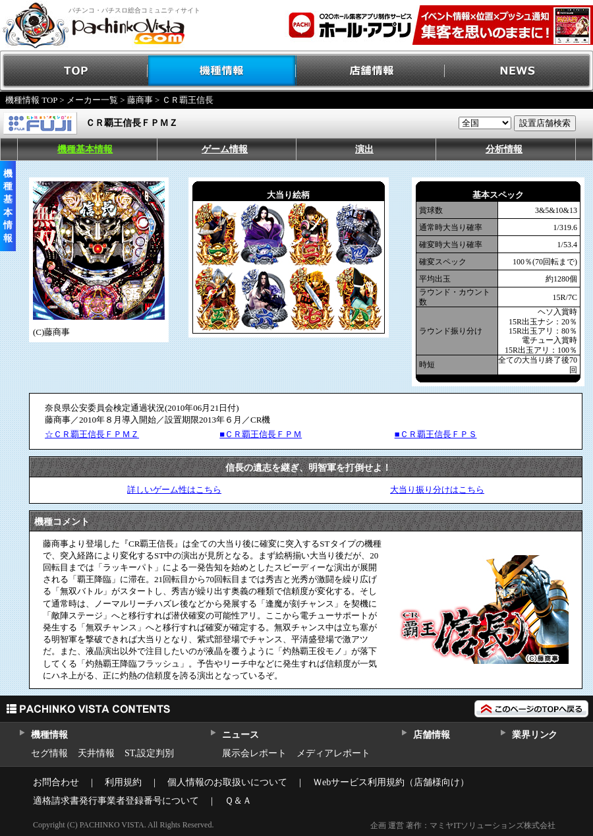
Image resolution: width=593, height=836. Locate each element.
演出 (364, 149)
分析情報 (504, 149)
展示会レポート (254, 753)
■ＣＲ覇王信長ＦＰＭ (260, 434)
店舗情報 (370, 71)
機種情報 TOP (31, 100)
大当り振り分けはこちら (437, 489)
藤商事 (140, 100)
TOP (74, 71)
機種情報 (222, 71)
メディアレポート (333, 753)
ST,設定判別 (149, 753)
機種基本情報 (85, 149)
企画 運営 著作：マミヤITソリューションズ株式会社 (462, 825)
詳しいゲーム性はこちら (174, 489)
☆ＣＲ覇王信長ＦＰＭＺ (92, 434)
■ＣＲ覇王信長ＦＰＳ (436, 434)
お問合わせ (56, 782)
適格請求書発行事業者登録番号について (116, 801)
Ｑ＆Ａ (238, 801)
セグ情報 (49, 753)
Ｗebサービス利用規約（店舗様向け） (391, 782)
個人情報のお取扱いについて (227, 782)
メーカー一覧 (92, 100)
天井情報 (96, 753)
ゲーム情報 (225, 149)
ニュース (240, 735)
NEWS (519, 71)
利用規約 (123, 782)
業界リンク (534, 735)
